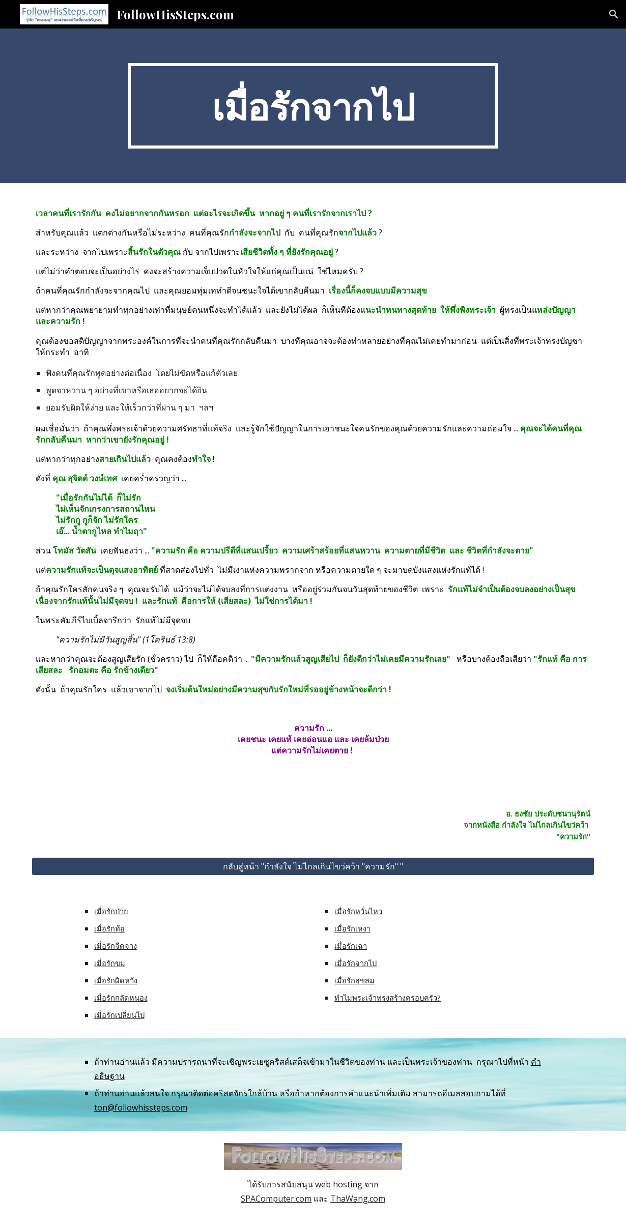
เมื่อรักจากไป (355, 963)
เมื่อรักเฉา (350, 946)
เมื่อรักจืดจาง (115, 946)
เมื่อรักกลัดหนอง (121, 998)
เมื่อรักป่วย (111, 911)
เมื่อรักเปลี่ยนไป (119, 1015)
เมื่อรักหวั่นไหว (358, 911)
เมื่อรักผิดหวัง (115, 980)
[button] (614, 14)
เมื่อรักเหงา (352, 928)
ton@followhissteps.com (140, 1107)
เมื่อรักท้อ (109, 928)
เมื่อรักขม (109, 963)
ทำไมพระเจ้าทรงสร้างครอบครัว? (387, 998)
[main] (313, 106)
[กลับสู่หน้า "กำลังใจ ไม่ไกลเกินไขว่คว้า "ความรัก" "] (313, 866)
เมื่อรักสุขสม (354, 980)
